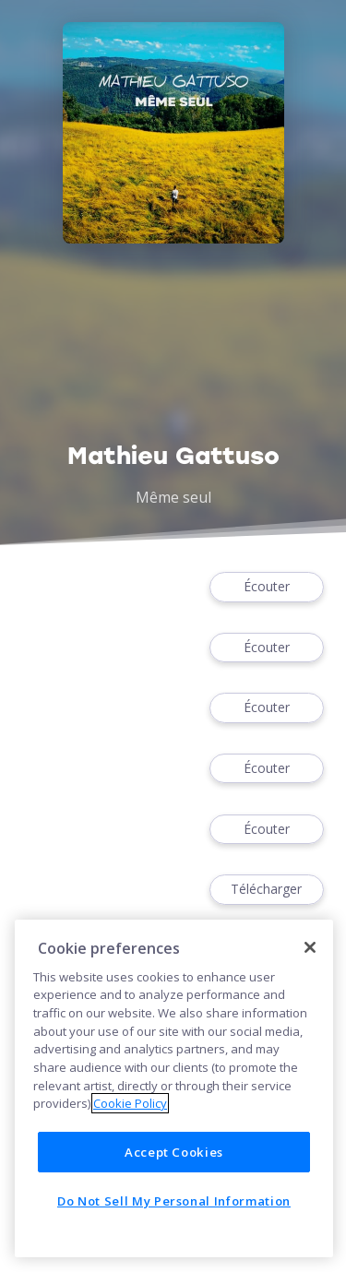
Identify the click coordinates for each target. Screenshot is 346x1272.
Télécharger (266, 889)
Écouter (266, 587)
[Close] (310, 947)
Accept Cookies (174, 1152)
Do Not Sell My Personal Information (174, 1201)
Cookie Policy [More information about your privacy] (130, 1103)
